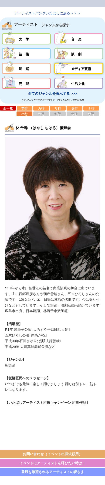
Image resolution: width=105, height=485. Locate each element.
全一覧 (8, 108)
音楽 (79, 39)
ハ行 (24, 113)
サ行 (58, 108)
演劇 (79, 53)
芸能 (26, 83)
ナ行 (91, 108)
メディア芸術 (79, 68)
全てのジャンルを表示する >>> (52, 93)
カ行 (41, 108)
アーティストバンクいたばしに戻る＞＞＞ (47, 13)
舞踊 (26, 68)
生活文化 (79, 83)
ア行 (25, 108)
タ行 (74, 108)
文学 (26, 39)
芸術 (26, 53)
